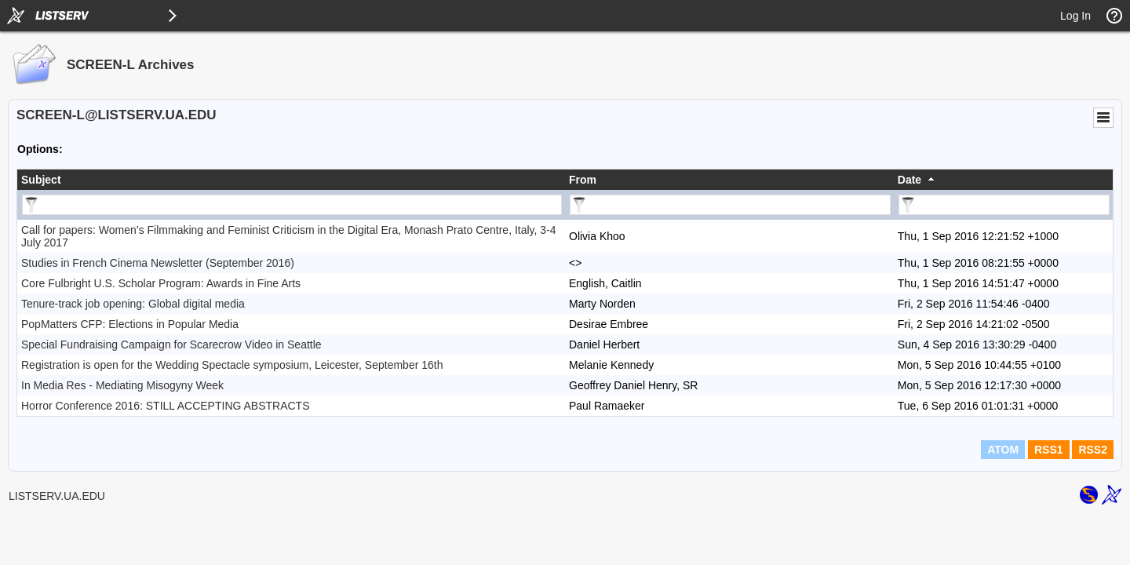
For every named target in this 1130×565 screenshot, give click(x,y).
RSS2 (1092, 449)
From (582, 179)
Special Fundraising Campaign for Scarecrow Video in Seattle (171, 344)
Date (909, 179)
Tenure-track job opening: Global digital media (133, 303)
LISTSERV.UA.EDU (57, 496)
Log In (1075, 15)
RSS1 (1048, 449)
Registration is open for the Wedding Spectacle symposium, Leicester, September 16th (232, 365)
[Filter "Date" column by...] (1004, 205)
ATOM (1003, 449)
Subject (41, 179)
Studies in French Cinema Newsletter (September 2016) (157, 263)
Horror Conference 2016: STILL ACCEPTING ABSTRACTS (165, 405)
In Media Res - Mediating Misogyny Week (122, 385)
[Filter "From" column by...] (730, 205)
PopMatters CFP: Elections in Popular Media (130, 324)
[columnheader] (291, 180)
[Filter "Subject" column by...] (292, 205)
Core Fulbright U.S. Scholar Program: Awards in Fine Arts (161, 283)
